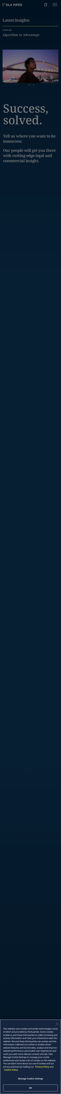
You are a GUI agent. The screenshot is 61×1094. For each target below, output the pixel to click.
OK (30, 1087)
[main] (30, 1056)
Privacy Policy (42, 1066)
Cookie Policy (11, 1069)
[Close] (57, 1024)
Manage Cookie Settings (30, 1078)
